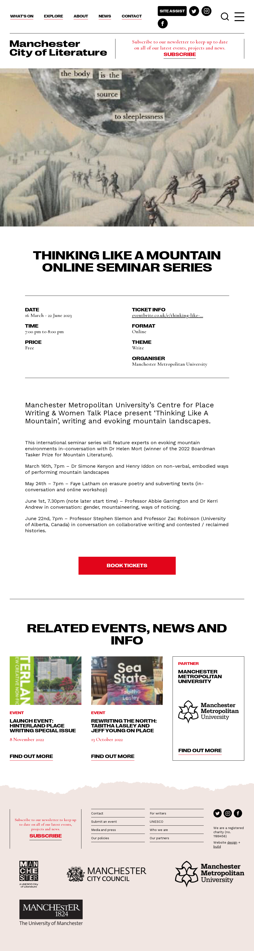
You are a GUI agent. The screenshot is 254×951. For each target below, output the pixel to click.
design (232, 842)
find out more (31, 756)
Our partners (159, 838)
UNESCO (156, 821)
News (105, 16)
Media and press (103, 830)
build (217, 846)
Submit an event (104, 821)
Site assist (172, 11)
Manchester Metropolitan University (200, 676)
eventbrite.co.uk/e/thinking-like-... (167, 315)
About (81, 16)
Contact (132, 16)
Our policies (100, 838)
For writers (158, 813)
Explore (53, 16)
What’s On (21, 16)
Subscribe (180, 54)
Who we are (159, 830)
